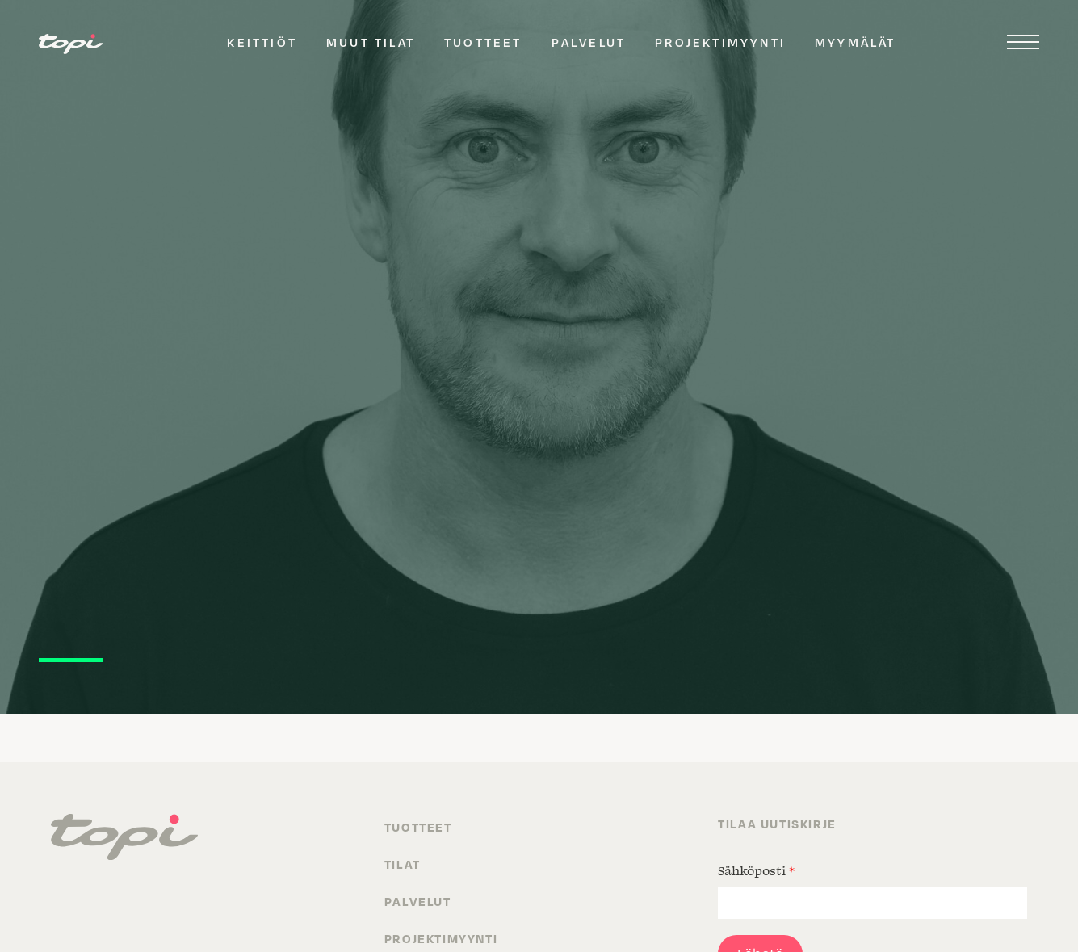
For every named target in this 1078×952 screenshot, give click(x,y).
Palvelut (589, 42)
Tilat (402, 864)
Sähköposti (756, 870)
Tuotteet (483, 42)
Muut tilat (370, 42)
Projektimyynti (720, 42)
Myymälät (855, 42)
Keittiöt (262, 42)
